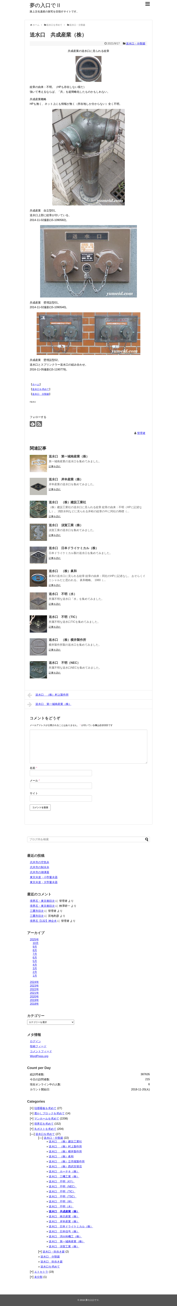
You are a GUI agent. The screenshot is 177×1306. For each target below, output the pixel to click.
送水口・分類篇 (135, 43)
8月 (35, 950)
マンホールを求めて (46, 1118)
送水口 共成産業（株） (64, 1211)
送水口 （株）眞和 (63, 571)
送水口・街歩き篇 (54, 1251)
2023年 (34, 985)
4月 (35, 964)
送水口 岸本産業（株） (66, 479)
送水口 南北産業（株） (64, 1216)
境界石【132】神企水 (43, 920)
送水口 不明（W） (61, 1201)
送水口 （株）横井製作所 (67, 640)
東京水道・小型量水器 (44, 877)
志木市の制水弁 (39, 867)
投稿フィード (38, 1046)
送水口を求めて (40, 389)
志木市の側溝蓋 (39, 872)
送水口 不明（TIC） (64, 617)
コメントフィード (41, 1051)
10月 (36, 943)
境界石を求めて (44, 1123)
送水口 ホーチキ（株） (64, 1171)
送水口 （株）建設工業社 (67, 502)
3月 (35, 968)
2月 (35, 972)
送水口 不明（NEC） (64, 662)
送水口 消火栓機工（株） (65, 1236)
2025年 (34, 939)
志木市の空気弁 (39, 862)
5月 (35, 961)
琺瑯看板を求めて (45, 1108)
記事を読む (55, 466)
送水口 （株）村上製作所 (48, 695)
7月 (35, 953)
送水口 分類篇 (40, 394)
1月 (35, 975)
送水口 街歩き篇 (51, 1261)
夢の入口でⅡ (45, 5)
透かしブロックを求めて (49, 1113)
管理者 (141, 433)
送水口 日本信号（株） (64, 1231)
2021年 (34, 992)
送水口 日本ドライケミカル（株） (74, 548)
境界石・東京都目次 (42, 900)
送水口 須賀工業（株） (66, 525)
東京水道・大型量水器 (44, 882)
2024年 (34, 982)
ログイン (35, 1041)
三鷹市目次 (37, 910)
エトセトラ (41, 1271)
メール (35, 780)
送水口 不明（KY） (61, 1181)
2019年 (34, 1000)
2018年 (34, 1003)
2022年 (34, 989)
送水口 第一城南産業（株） (69, 456)
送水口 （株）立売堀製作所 (67, 1161)
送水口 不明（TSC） (62, 1196)
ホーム (35, 384)
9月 (35, 946)
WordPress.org (39, 1056)
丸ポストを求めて (45, 1128)
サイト (34, 793)
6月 (35, 957)
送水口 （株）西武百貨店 (65, 1166)
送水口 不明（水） (63, 594)
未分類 (38, 1276)
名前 (33, 768)
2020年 (34, 996)
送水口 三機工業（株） (64, 1176)
